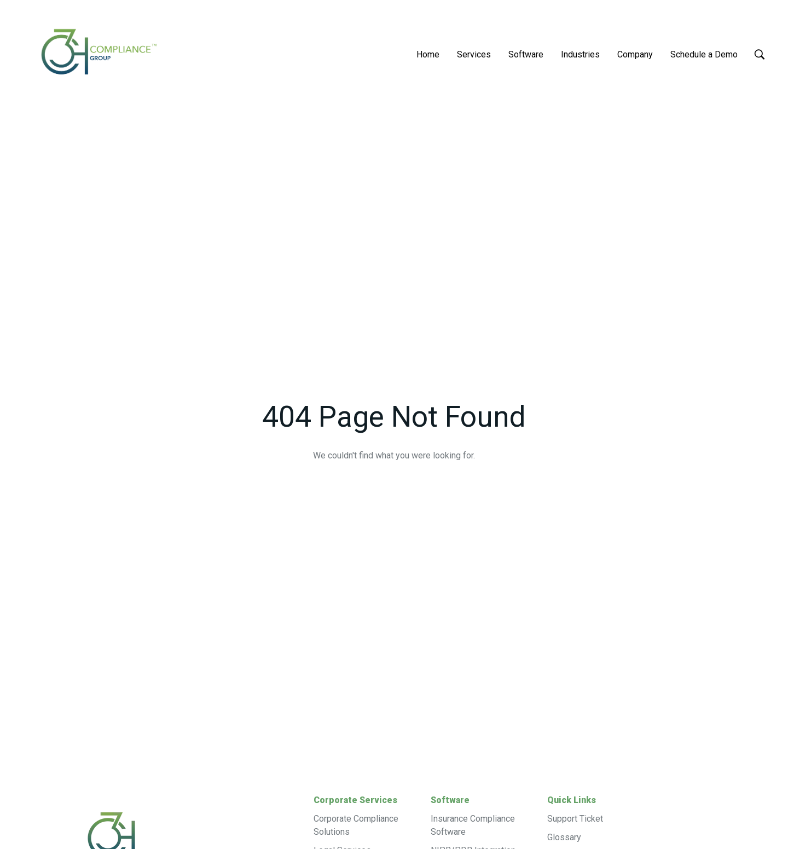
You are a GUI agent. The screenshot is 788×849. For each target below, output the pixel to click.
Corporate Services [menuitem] (355, 800)
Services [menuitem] (474, 54)
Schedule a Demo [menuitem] (704, 54)
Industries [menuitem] (580, 54)
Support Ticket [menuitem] (575, 818)
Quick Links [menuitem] (571, 800)
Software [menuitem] (525, 54)
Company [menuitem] (635, 54)
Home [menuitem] (427, 54)
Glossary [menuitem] (564, 837)
